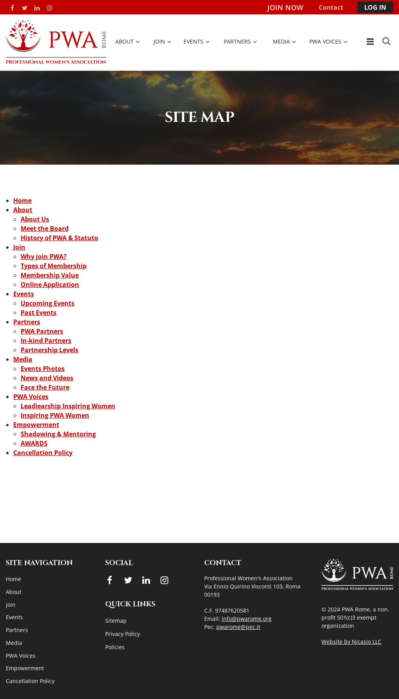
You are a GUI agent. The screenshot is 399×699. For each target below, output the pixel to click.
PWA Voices (30, 396)
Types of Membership (54, 266)
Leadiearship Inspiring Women (68, 406)
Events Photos (43, 368)
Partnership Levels (49, 350)
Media (22, 359)
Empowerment (36, 424)
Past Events (38, 312)
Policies (115, 647)
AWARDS (34, 443)
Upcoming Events (47, 303)
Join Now (285, 7)
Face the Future (45, 387)
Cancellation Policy (42, 452)
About (22, 209)
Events (23, 294)
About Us (35, 219)
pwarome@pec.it (238, 627)
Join (19, 247)
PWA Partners (42, 331)
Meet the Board (45, 228)
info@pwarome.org (247, 618)
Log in (375, 7)
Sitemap (116, 620)
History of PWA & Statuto (59, 238)
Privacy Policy (122, 634)
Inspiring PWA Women (55, 415)
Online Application (50, 284)
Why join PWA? (44, 256)
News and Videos (47, 378)
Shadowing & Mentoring (58, 434)
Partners (26, 322)
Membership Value (50, 275)
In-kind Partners (46, 340)
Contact (331, 7)
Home (22, 200)
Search (386, 41)
